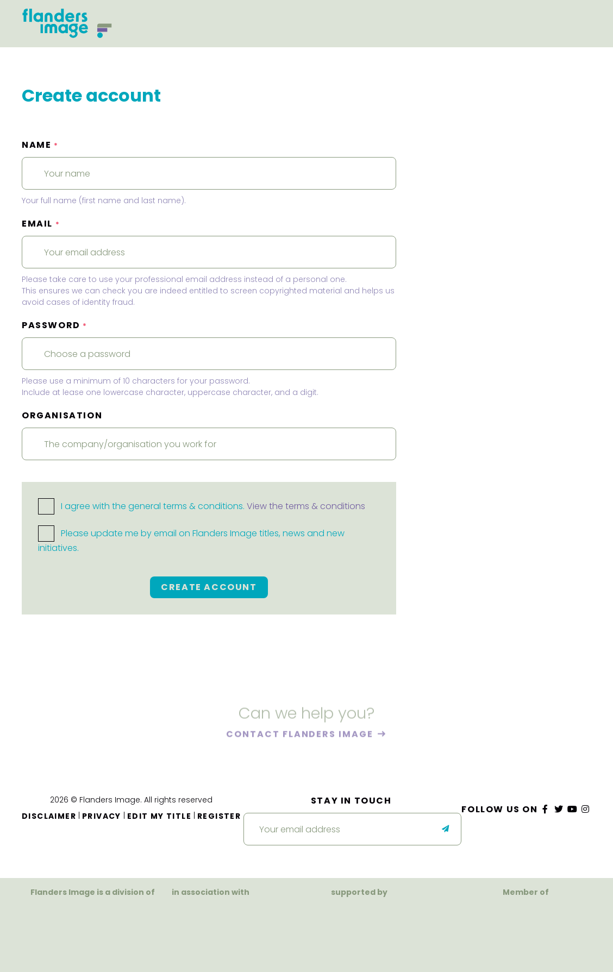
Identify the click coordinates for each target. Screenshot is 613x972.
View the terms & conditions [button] (306, 506)
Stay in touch (351, 800)
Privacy (101, 816)
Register (219, 816)
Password (54, 325)
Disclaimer (49, 816)
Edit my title (159, 816)
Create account (209, 587)
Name (40, 145)
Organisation (62, 415)
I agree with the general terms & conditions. (201, 506)
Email (41, 223)
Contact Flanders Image (301, 735)
